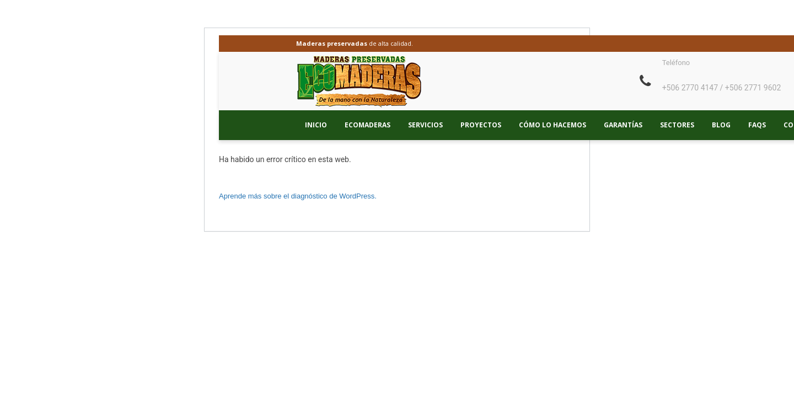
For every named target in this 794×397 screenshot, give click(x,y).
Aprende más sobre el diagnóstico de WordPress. (298, 196)
